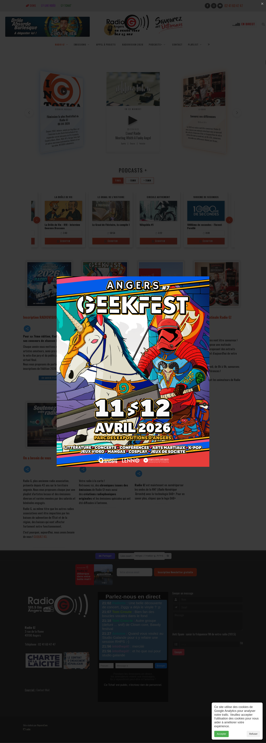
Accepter (221, 734)
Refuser (253, 734)
